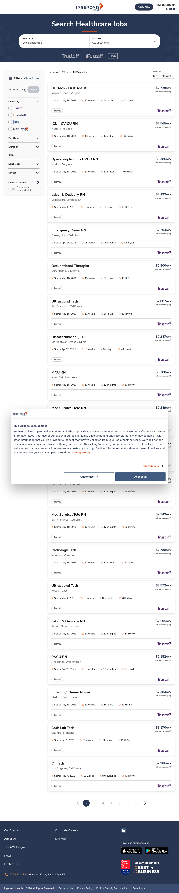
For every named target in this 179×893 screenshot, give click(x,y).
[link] (89, 7)
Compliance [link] (139, 888)
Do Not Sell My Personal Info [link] (112, 888)
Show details (151, 465)
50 (136, 803)
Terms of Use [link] (66, 888)
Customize (89, 476)
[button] (55, 41)
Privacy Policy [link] (84, 888)
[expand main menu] (7, 7)
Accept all (140, 476)
